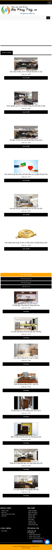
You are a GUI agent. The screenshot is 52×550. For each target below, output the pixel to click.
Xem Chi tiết (26, 77)
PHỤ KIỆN (31, 519)
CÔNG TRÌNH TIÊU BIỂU (8, 514)
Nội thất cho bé (26, 286)
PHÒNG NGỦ (32, 517)
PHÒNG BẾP (31, 516)
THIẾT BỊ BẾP (32, 523)
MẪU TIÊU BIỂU (32, 512)
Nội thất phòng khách (26, 278)
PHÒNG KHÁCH (32, 514)
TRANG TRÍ (31, 521)
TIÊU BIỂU (4, 531)
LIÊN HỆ (3, 516)
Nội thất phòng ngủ (26, 282)
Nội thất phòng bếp (26, 274)
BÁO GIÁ (3, 512)
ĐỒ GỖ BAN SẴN (33, 524)
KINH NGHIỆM (6, 52)
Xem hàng (26, 311)
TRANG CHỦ (5, 510)
